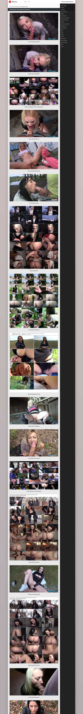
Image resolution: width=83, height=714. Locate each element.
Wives (62, 44)
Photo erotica (63, 5)
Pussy (62, 46)
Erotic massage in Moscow (67, 1)
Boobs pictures (64, 11)
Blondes (62, 21)
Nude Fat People (64, 19)
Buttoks (62, 13)
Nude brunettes (64, 42)
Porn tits (62, 7)
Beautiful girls (63, 26)
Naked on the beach (65, 24)
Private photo (63, 15)
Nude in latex (63, 28)
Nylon (62, 30)
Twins (62, 32)
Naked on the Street (65, 17)
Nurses (62, 36)
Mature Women (64, 40)
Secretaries (63, 38)
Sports (62, 34)
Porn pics (63, 9)
